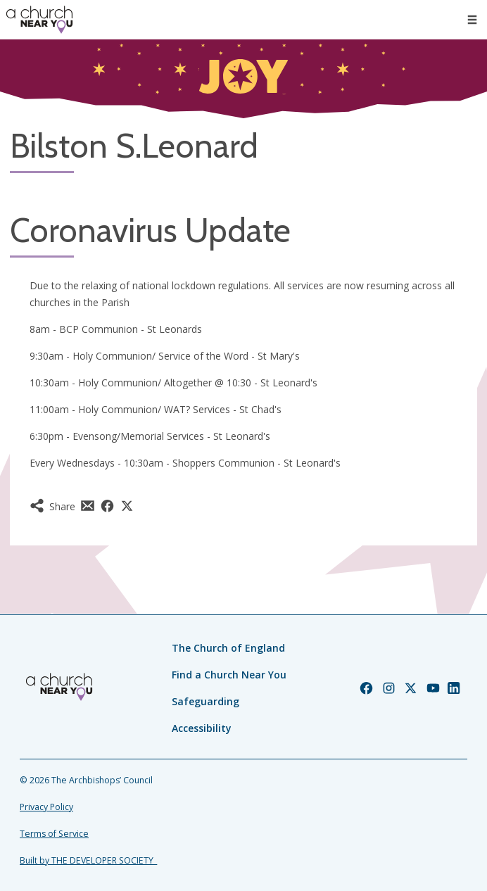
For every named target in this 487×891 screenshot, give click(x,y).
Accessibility (202, 728)
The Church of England (228, 648)
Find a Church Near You (229, 674)
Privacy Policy (46, 807)
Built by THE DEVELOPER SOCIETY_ (88, 860)
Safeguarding (205, 701)
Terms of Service (54, 834)
